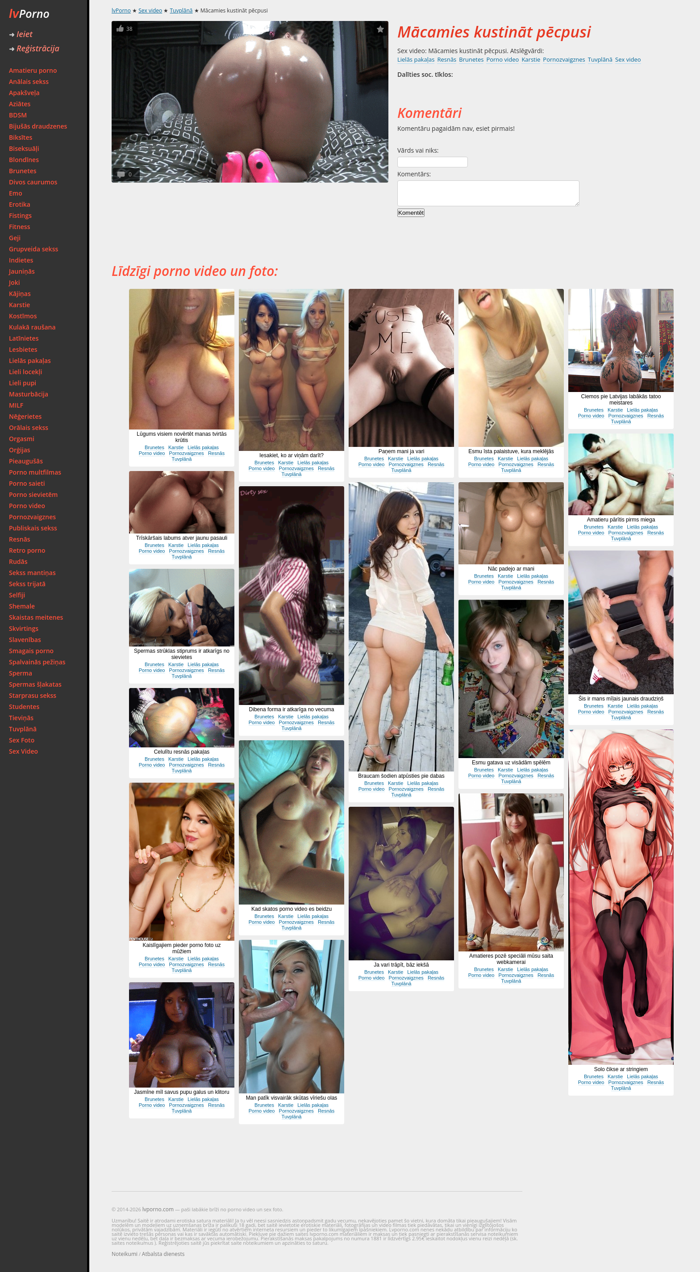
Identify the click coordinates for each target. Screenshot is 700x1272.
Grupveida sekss (33, 249)
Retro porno (27, 550)
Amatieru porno (33, 70)
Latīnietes (23, 338)
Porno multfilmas (35, 472)
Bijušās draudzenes (38, 126)
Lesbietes (23, 349)
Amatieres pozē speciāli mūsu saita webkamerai (511, 959)
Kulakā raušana (32, 327)
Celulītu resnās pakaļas (182, 752)
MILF (16, 405)
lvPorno (121, 10)
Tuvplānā (23, 729)
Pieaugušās (26, 461)
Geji (15, 238)
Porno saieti (27, 483)
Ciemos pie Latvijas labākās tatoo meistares (621, 399)
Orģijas (19, 450)
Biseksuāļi (24, 148)
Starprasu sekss (32, 695)
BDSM (18, 115)
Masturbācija (28, 394)
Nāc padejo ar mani (511, 569)
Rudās (18, 561)
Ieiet (21, 34)
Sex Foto (21, 740)
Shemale (22, 606)
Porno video (27, 505)
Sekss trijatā (27, 584)
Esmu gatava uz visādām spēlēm (511, 762)
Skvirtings (23, 628)
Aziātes (19, 104)
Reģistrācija (34, 48)
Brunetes (23, 171)
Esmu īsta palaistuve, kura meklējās (511, 451)
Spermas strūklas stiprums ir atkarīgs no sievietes (181, 654)
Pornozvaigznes (32, 517)
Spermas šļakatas (35, 684)
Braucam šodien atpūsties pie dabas (401, 776)
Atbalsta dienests (163, 1254)
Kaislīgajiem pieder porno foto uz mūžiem (182, 948)
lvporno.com (158, 1209)
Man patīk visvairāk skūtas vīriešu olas (292, 1098)
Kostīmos (23, 316)
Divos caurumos (33, 182)
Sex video (150, 10)
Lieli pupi (22, 383)
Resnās (19, 539)
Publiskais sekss (33, 528)
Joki (14, 282)
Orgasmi (21, 438)
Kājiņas (20, 293)
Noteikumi (125, 1254)
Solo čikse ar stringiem (621, 1069)
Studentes (24, 706)
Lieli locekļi (25, 371)
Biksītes (20, 137)
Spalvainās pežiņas (37, 662)
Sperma (20, 673)
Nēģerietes (25, 416)
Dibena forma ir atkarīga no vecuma (291, 709)
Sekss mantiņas (32, 572)
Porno (29, 13)
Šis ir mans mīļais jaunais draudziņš (621, 699)
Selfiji (17, 595)
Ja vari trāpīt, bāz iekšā (401, 965)
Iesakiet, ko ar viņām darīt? (291, 455)
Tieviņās (21, 717)
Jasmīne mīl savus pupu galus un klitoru (181, 1092)
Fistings (20, 215)
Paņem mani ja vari (402, 451)
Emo (15, 193)
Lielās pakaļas (30, 360)
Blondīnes (24, 159)
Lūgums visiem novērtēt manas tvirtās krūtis (181, 437)
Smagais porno (31, 650)
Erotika (19, 204)
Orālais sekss (28, 427)
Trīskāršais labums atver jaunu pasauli (181, 538)
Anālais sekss (29, 81)
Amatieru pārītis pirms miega (621, 520)
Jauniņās (22, 271)
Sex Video (23, 751)
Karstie (19, 304)
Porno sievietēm (33, 494)
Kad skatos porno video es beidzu (291, 909)
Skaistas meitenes (36, 617)
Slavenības (25, 639)
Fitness (19, 226)
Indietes (21, 260)
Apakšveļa (24, 92)
